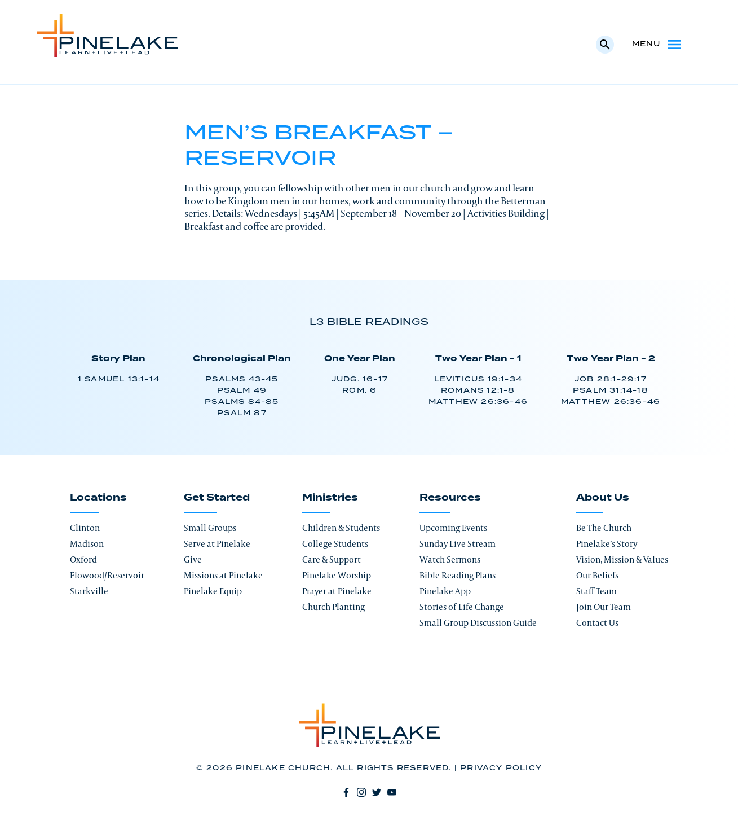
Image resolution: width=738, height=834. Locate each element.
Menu (657, 45)
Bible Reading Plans (457, 575)
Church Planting (333, 607)
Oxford (83, 559)
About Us (602, 497)
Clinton (85, 528)
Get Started (217, 497)
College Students (335, 544)
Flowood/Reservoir (107, 575)
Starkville (89, 591)
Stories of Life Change (461, 607)
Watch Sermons (449, 559)
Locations (98, 497)
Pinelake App (445, 591)
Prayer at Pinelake (337, 591)
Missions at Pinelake (223, 575)
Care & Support (331, 559)
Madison (87, 544)
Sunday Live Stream (457, 544)
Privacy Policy (501, 768)
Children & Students (341, 528)
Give (193, 559)
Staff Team (596, 591)
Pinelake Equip (213, 591)
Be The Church (603, 528)
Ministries (330, 497)
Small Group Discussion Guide (478, 623)
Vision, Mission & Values (622, 559)
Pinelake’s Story (606, 544)
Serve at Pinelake (217, 544)
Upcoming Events (453, 528)
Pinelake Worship (336, 575)
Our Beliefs (597, 575)
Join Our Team (603, 607)
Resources (450, 497)
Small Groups (210, 528)
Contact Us (597, 623)
